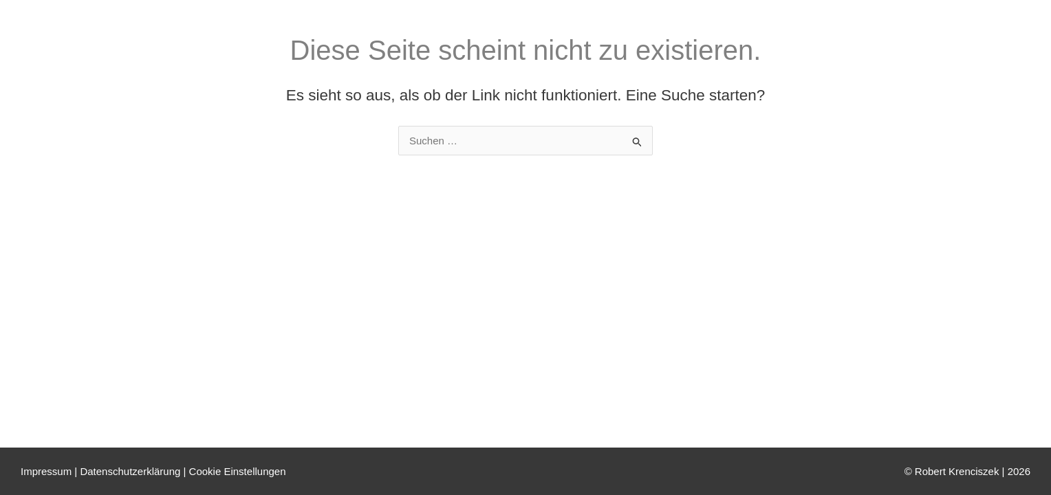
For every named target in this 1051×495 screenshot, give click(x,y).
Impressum (46, 471)
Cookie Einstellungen (237, 471)
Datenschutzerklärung (130, 471)
